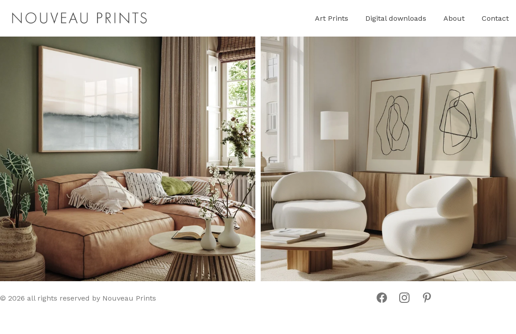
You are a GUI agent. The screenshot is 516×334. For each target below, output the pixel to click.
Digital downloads (395, 18)
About (454, 18)
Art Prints (331, 18)
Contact (495, 18)
